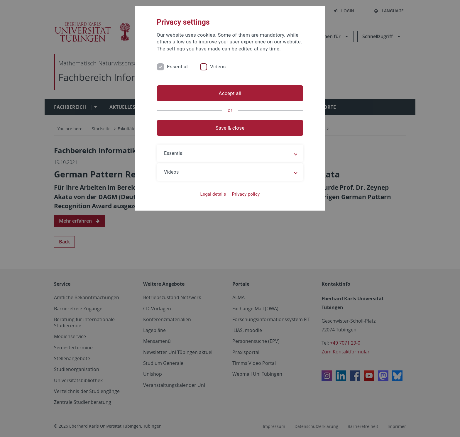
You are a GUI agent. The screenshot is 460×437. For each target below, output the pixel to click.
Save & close (230, 128)
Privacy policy (246, 194)
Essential (177, 67)
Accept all (230, 93)
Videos (218, 67)
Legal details (213, 194)
